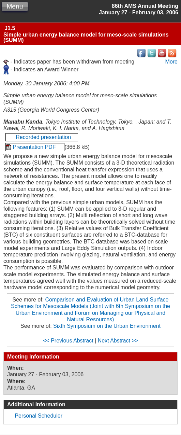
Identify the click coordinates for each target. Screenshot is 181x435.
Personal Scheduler (38, 416)
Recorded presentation (42, 137)
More (171, 62)
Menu (14, 6)
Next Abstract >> (118, 340)
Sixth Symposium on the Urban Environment (107, 326)
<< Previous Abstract (68, 340)
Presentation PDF (35, 147)
